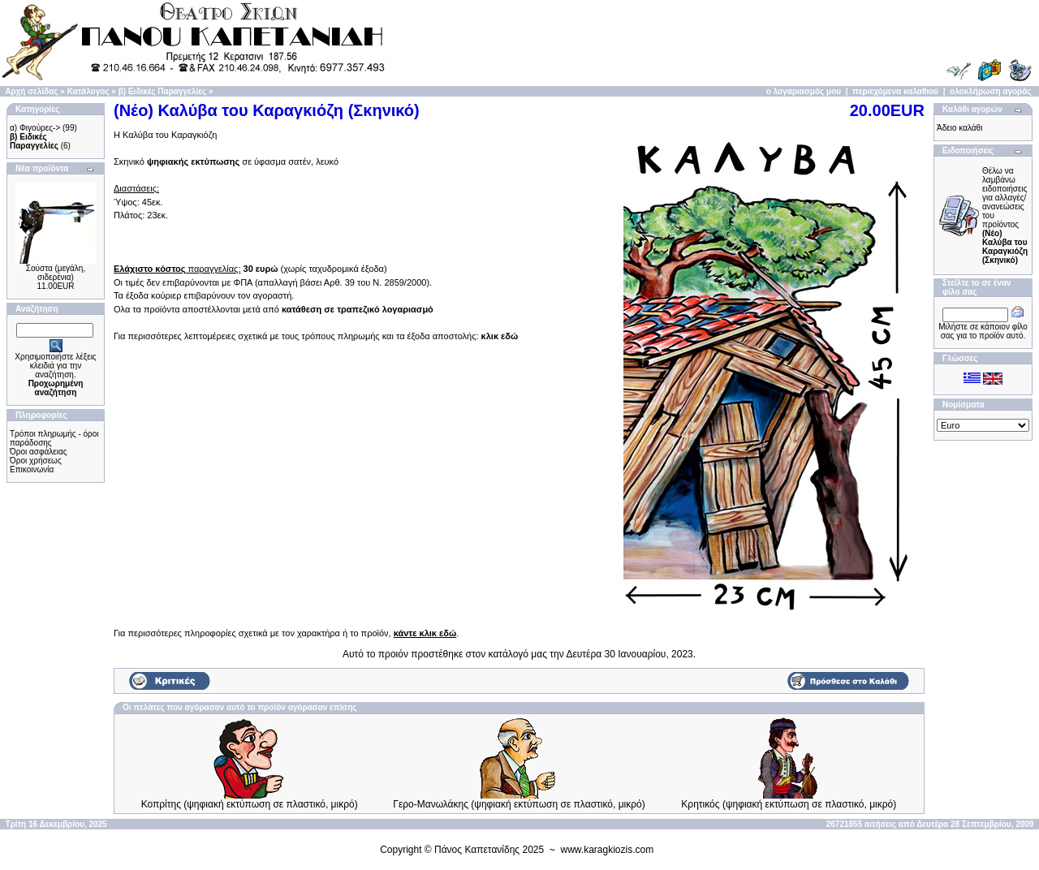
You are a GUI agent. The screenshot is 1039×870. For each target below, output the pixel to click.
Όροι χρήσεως (36, 460)
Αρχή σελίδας (31, 91)
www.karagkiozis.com (607, 849)
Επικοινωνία (32, 469)
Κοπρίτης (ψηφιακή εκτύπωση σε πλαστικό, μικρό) (249, 804)
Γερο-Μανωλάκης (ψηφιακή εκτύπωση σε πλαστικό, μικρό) (519, 804)
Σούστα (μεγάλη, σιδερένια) (55, 273)
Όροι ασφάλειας (38, 451)
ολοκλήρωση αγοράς (991, 91)
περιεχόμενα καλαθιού (895, 91)
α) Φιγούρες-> (35, 127)
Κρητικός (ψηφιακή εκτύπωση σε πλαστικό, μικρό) (788, 804)
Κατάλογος (88, 91)
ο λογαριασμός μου (803, 91)
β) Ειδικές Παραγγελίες (162, 91)
